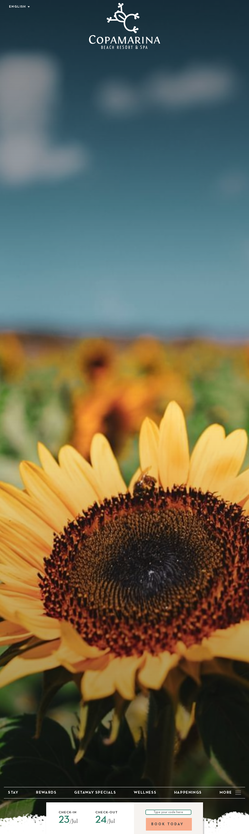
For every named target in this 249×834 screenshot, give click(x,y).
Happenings (188, 793)
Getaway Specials (95, 793)
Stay (13, 793)
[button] (71, 821)
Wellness (145, 793)
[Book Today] (169, 824)
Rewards (46, 793)
